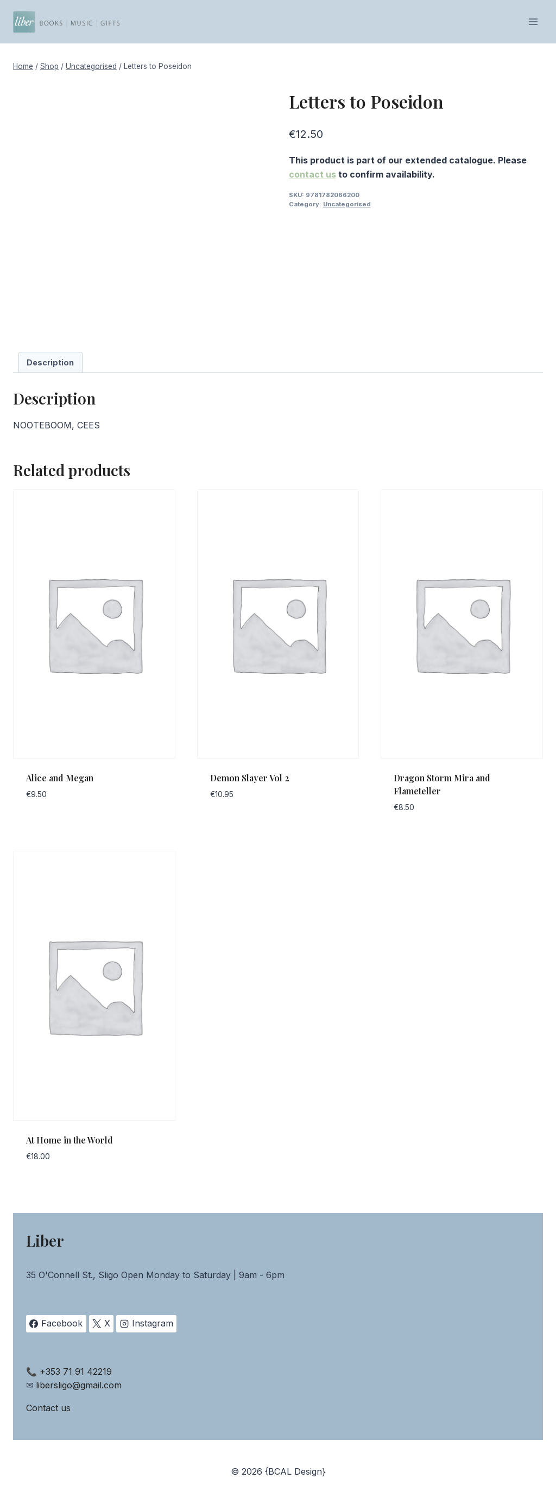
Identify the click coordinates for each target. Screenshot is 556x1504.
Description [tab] (50, 362)
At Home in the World (69, 1140)
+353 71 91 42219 (76, 1371)
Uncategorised (347, 204)
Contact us (48, 1407)
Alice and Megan (59, 777)
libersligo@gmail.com (79, 1385)
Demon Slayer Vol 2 (249, 777)
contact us (312, 174)
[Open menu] (533, 21)
